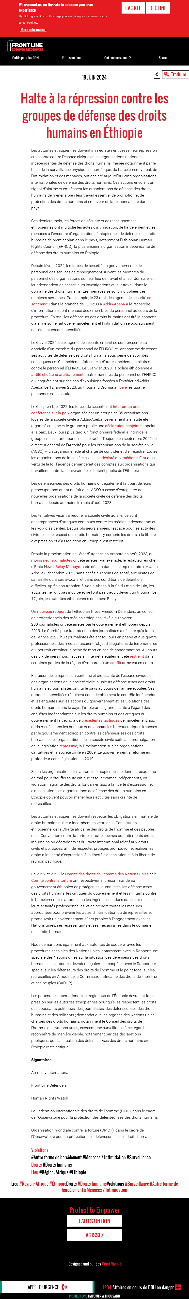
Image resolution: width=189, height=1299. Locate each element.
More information (33, 30)
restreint (137, 656)
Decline (157, 8)
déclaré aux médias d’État (124, 457)
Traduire (178, 74)
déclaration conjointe (123, 425)
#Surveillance (139, 1157)
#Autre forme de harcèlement (56, 1157)
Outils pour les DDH (25, 57)
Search (163, 57)
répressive (68, 746)
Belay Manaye (67, 566)
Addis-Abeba (114, 304)
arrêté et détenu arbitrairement (57, 374)
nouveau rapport (51, 611)
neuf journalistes (57, 560)
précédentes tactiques (100, 720)
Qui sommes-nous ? (117, 57)
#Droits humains (57, 1165)
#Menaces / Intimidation (104, 1157)
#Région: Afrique (53, 1172)
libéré (122, 387)
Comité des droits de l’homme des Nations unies (107, 874)
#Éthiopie (77, 1172)
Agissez (95, 1235)
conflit (115, 662)
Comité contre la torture (51, 880)
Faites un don (71, 57)
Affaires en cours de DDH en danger (138, 1287)
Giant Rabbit (111, 1264)
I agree (133, 8)
